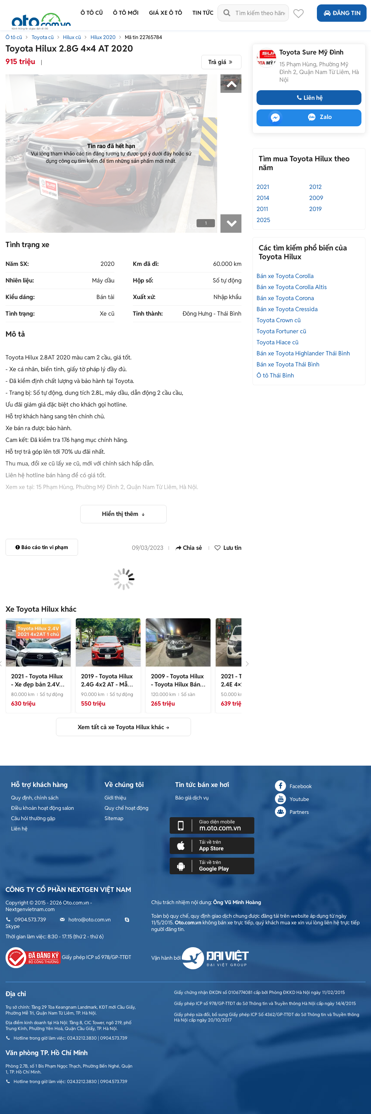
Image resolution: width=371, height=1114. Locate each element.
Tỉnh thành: (148, 313)
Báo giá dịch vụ (192, 797)
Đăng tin (342, 13)
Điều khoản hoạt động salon (42, 808)
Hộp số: (143, 280)
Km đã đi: (146, 264)
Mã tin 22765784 (143, 37)
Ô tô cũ (14, 37)
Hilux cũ (72, 37)
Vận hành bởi (200, 958)
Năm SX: (17, 264)
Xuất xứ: (144, 297)
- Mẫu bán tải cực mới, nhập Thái (107, 688)
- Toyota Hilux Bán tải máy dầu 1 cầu (177, 684)
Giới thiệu (115, 797)
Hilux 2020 (103, 37)
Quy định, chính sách (35, 797)
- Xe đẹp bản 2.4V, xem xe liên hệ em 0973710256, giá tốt (38, 688)
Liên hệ (308, 98)
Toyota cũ (43, 37)
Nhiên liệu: (20, 280)
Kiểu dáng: (20, 297)
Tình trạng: (20, 313)
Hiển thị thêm (121, 514)
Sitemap (114, 818)
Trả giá (221, 62)
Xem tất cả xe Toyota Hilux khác (121, 727)
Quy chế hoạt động (126, 808)
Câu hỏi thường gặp (33, 818)
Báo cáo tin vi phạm (41, 547)
